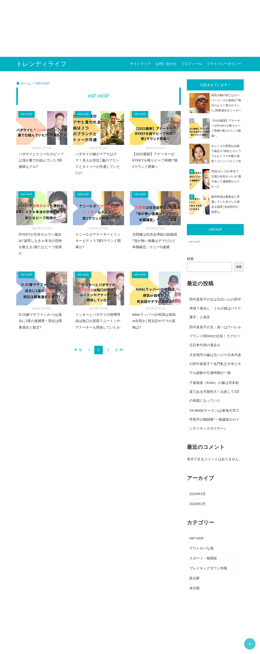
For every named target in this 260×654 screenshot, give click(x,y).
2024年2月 (197, 504)
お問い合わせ (166, 64)
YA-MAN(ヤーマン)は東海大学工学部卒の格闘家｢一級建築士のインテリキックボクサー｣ (214, 419)
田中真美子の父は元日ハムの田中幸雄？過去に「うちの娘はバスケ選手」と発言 (215, 308)
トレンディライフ (41, 63)
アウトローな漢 (201, 548)
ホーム (23, 83)
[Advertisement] (122, 28)
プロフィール (191, 64)
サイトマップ (140, 64)
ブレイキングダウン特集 (208, 568)
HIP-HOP (42, 83)
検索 (190, 259)
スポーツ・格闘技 (203, 558)
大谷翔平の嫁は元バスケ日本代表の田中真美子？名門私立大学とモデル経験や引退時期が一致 (215, 364)
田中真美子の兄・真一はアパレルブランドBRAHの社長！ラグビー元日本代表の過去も (215, 336)
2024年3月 (197, 494)
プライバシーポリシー (224, 64)
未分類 (194, 588)
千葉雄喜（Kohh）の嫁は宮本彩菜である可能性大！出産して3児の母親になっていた (214, 392)
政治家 (194, 578)
